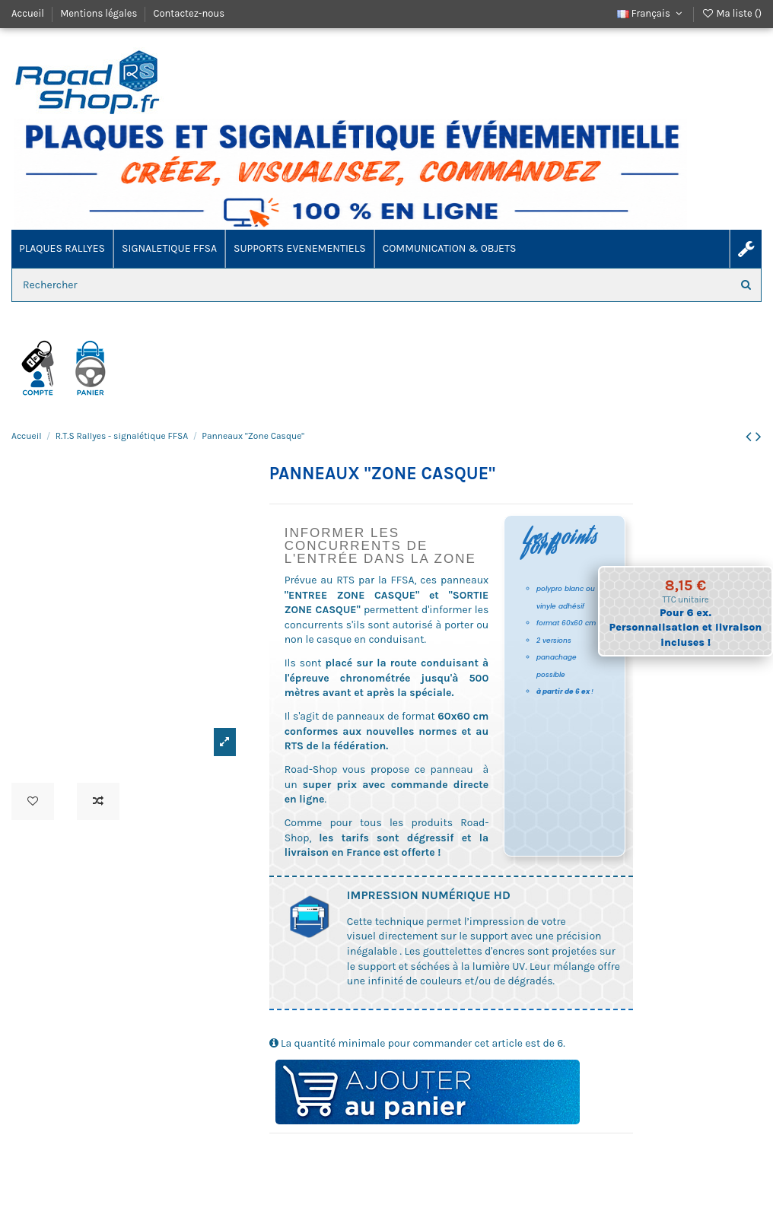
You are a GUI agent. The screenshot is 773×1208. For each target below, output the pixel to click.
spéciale (462, 1154)
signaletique (488, 1154)
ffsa (316, 1154)
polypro (344, 1154)
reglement (302, 1154)
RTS (378, 1154)
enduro (447, 1154)
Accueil (28, 13)
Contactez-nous (188, 13)
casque (274, 1154)
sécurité (329, 1154)
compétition (392, 1154)
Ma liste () (731, 13)
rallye (288, 1154)
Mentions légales (99, 13)
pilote (504, 1154)
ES (474, 1154)
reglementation (361, 1154)
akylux (434, 1154)
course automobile (415, 1154)
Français (651, 13)
